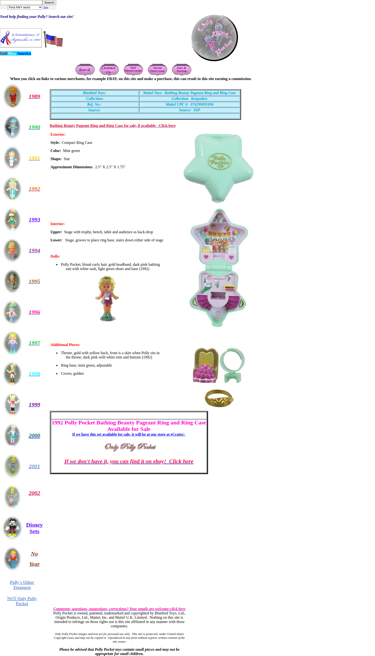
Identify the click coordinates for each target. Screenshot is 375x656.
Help (46, 7)
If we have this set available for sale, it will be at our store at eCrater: (129, 434)
